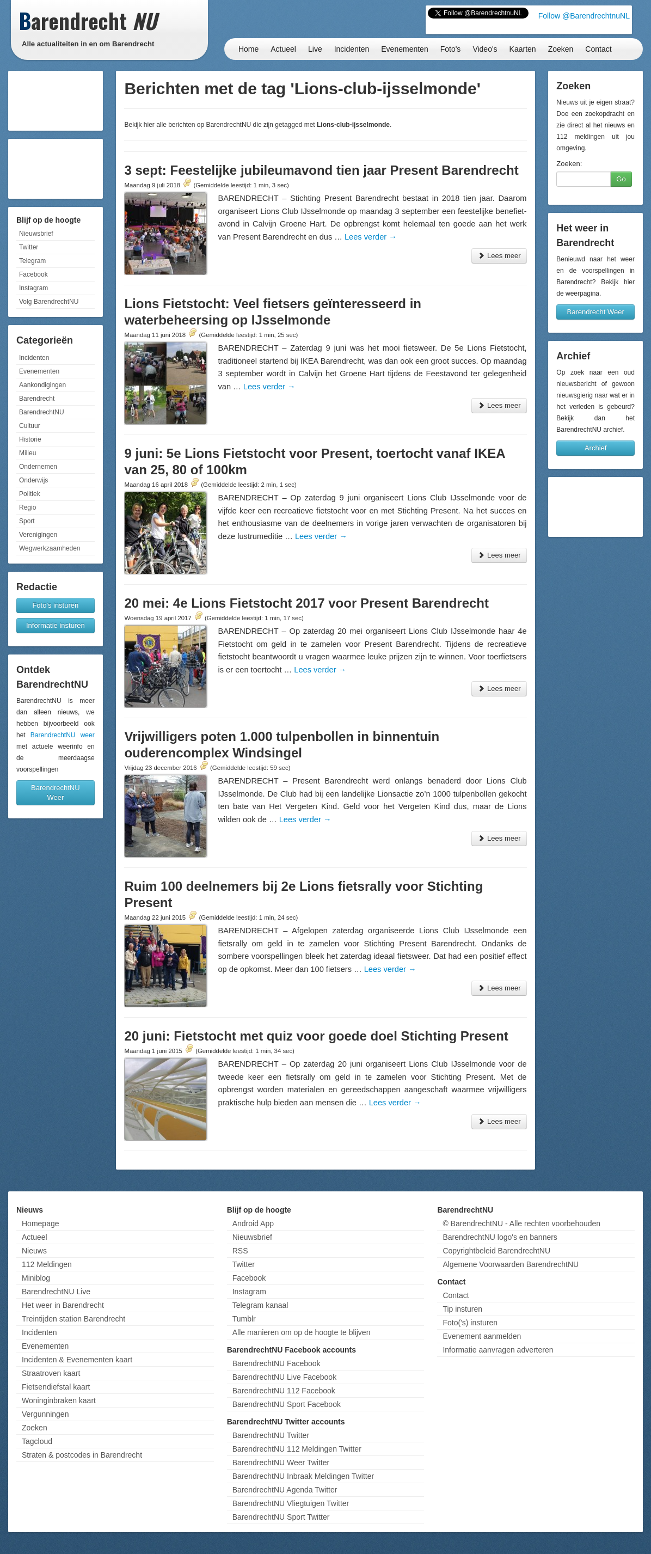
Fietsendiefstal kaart (56, 1386)
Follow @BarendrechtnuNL (584, 15)
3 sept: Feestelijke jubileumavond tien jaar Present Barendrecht (321, 170)
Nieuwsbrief (36, 233)
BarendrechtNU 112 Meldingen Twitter (296, 1449)
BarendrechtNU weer (62, 735)
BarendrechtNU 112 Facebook (283, 1390)
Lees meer (498, 256)
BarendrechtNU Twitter (270, 1435)
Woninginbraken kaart (59, 1400)
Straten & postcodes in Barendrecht (82, 1455)
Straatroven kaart (51, 1373)
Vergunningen (45, 1414)
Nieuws (34, 1250)
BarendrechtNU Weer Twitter (280, 1462)
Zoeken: (569, 164)
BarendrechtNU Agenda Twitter (284, 1489)
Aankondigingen (42, 385)
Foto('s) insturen (470, 1322)
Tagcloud (37, 1441)
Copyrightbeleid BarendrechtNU (496, 1250)
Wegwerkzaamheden (50, 548)
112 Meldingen (47, 1264)
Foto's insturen (55, 605)
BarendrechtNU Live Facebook (284, 1377)
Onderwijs (33, 480)
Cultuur (29, 426)
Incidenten (352, 49)
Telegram (32, 261)
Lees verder (371, 237)
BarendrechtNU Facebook (276, 1363)
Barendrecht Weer (595, 312)
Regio (27, 507)
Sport (27, 521)
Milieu (27, 453)
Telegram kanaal (260, 1305)
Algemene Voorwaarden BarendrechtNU (511, 1264)
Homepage (40, 1223)
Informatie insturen (55, 625)
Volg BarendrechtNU (48, 301)
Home (248, 49)
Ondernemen (38, 466)
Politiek (29, 494)
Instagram (33, 288)
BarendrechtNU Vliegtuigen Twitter (290, 1503)
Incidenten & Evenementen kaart (77, 1359)
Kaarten (522, 49)
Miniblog (36, 1278)
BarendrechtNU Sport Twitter (281, 1517)
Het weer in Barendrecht (63, 1305)
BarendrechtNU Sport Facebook (286, 1404)
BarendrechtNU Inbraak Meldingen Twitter (303, 1476)
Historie (30, 439)
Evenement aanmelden (482, 1336)
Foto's (450, 49)
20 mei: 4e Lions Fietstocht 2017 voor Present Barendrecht (306, 603)
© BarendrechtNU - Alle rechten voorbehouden (521, 1223)
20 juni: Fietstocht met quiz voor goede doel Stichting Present (316, 1036)
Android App (253, 1223)
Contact (598, 49)
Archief (595, 448)
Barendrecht (36, 398)
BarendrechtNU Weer (55, 793)
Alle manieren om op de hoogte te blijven (301, 1332)
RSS (240, 1250)
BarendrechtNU (41, 412)
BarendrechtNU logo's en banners (500, 1237)
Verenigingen (38, 535)
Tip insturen (462, 1309)
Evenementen (404, 49)
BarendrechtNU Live (56, 1291)
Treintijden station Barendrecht (73, 1318)
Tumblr (244, 1318)
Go (620, 179)
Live (315, 49)
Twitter (28, 247)
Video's (484, 49)
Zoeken (561, 49)
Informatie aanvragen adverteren (498, 1349)
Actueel (283, 49)
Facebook (33, 274)
